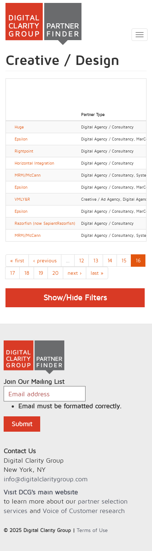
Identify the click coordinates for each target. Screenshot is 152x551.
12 (81, 260)
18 (26, 273)
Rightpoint (24, 151)
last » (97, 273)
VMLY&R (22, 199)
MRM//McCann (28, 175)
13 (95, 260)
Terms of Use (92, 530)
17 (12, 273)
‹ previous (45, 260)
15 (123, 260)
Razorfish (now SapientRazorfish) (45, 223)
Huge (19, 127)
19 (40, 273)
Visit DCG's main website (41, 492)
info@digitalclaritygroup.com (46, 479)
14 (109, 260)
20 (55, 273)
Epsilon (21, 139)
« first (17, 260)
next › (74, 273)
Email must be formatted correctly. (70, 406)
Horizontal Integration (34, 163)
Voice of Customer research (84, 511)
